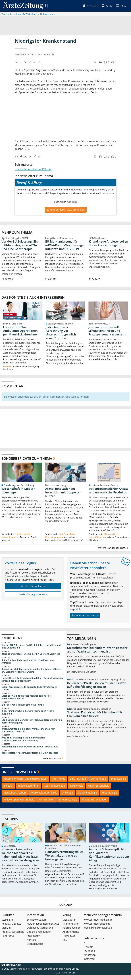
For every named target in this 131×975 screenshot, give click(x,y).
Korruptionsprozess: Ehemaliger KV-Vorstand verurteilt (31, 654)
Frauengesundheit (28, 785)
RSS (64, 940)
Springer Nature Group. (66, 968)
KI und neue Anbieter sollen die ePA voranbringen (108, 243)
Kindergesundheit (98, 785)
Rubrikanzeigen (71, 928)
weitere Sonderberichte (113, 548)
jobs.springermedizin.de (98, 928)
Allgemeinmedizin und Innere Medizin (25, 779)
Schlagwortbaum (37, 920)
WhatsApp (90, 955)
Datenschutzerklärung (40, 928)
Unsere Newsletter (19, 772)
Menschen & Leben (15, 792)
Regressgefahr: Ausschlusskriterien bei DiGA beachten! (30, 752)
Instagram (90, 959)
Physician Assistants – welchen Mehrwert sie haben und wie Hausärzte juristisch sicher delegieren (20, 854)
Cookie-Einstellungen (39, 932)
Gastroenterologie (54, 785)
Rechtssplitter (46, 799)
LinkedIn (88, 947)
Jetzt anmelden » (33, 586)
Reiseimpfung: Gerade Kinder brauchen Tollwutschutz (30, 746)
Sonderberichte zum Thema (27, 458)
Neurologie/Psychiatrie (43, 792)
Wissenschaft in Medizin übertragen (18, 490)
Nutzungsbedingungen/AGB (43, 924)
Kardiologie (76, 785)
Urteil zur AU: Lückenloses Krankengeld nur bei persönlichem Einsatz (26, 697)
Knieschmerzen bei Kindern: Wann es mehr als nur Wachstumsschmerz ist (28, 730)
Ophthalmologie (87, 792)
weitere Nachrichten (53, 758)
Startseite (7, 920)
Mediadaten (69, 920)
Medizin (6, 928)
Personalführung (42, 169)
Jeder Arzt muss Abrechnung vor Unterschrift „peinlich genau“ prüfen (61, 332)
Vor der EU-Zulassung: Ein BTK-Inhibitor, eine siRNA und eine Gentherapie (20, 245)
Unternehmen (23, 169)
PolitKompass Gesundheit (19, 799)
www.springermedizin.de (98, 920)
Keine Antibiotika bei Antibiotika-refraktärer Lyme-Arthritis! (28, 661)
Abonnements (70, 932)
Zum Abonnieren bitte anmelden (66, 209)
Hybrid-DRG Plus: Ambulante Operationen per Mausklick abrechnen (21, 331)
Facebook (89, 951)
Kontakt (31, 940)
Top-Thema (58, 779)
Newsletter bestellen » (85, 615)
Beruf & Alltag (78, 779)
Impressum (33, 936)
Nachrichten (11, 638)
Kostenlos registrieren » (33, 594)
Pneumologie (109, 792)
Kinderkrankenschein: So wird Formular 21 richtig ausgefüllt (28, 712)
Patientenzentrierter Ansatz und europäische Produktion (109, 490)
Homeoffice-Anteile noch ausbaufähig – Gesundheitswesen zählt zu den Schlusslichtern (33, 679)
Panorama (8, 936)
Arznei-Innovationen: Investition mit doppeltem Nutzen (63, 492)
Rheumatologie (68, 799)
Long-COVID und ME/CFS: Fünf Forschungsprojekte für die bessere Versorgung (32, 721)
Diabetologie (118, 779)
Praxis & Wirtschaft (13, 932)
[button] (121, 6)
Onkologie (67, 792)
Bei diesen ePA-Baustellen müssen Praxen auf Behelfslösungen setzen (96, 685)
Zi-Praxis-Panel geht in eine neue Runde (23, 704)
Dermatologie (98, 779)
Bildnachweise (35, 944)
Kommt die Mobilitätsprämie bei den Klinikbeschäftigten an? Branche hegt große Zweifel (31, 670)
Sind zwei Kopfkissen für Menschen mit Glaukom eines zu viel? (94, 714)
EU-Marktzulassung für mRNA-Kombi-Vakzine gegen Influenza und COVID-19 (65, 245)
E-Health (8, 785)
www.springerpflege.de (97, 924)
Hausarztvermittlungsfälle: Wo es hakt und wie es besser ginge (64, 855)
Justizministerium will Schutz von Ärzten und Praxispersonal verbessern (107, 331)
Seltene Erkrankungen (94, 799)
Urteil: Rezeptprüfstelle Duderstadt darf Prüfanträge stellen (29, 688)
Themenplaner (71, 924)
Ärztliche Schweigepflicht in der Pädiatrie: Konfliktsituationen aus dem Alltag (24, 739)
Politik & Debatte (11, 924)
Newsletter (68, 936)
